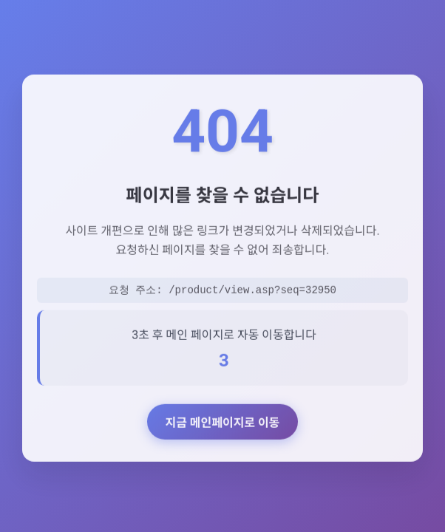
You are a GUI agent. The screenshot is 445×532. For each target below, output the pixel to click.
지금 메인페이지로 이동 (222, 425)
